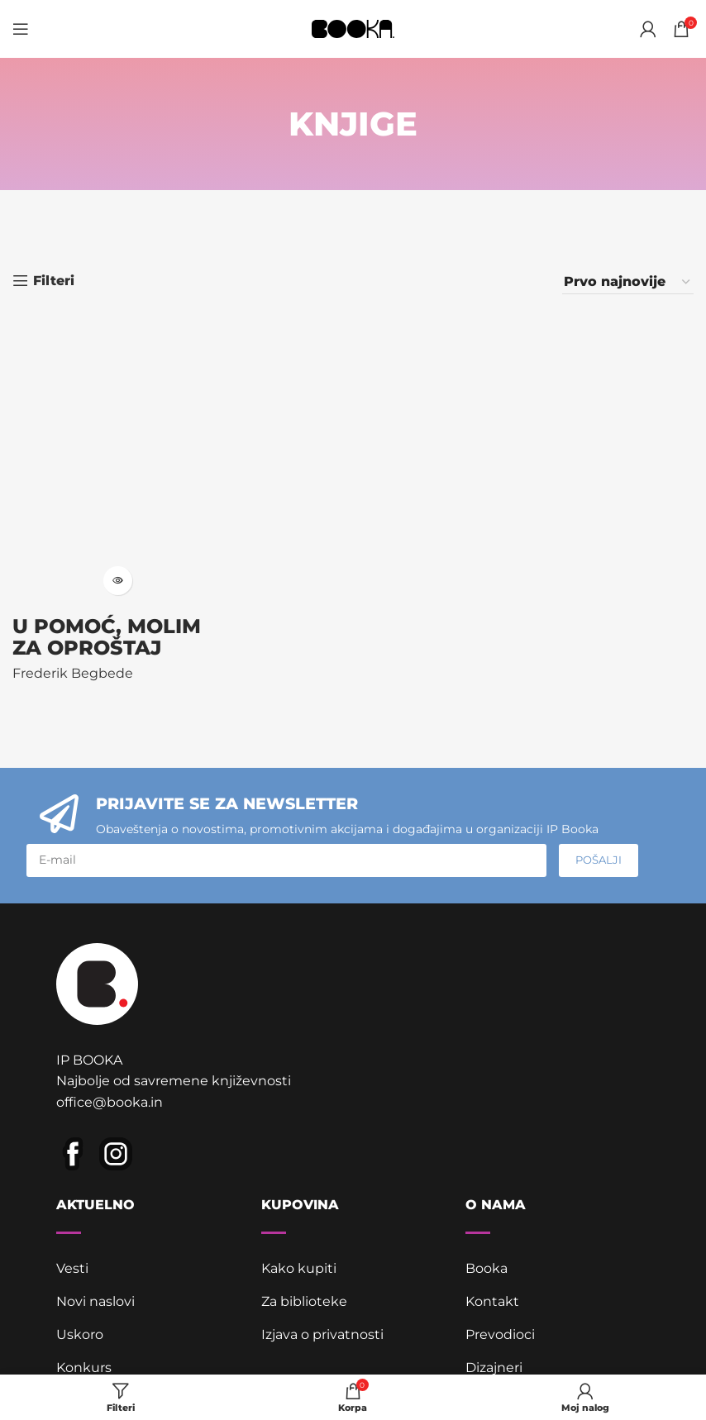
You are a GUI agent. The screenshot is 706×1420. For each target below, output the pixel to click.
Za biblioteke (304, 1301)
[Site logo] (353, 28)
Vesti (72, 1268)
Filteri (53, 280)
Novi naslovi (95, 1301)
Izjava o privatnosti (322, 1334)
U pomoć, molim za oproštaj (106, 637)
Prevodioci (500, 1334)
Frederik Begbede (72, 673)
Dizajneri (493, 1367)
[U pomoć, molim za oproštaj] (117, 453)
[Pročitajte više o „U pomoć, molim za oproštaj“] (117, 580)
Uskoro (79, 1334)
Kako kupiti (298, 1268)
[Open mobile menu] (20, 28)
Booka (486, 1268)
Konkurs (84, 1367)
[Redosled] (628, 281)
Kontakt (492, 1301)
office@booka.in (109, 1102)
